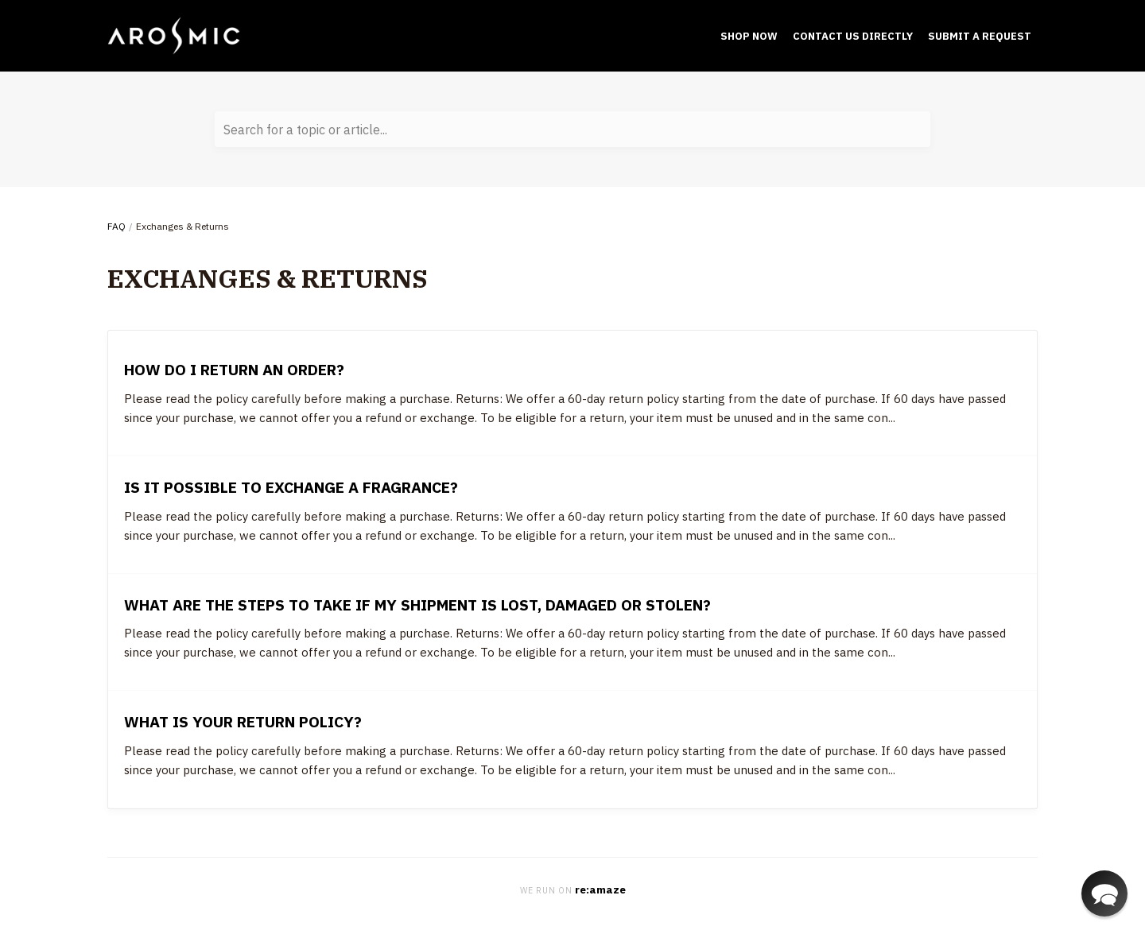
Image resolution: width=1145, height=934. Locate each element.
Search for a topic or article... (305, 130)
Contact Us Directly (853, 36)
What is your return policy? (243, 721)
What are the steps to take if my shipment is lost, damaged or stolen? (417, 604)
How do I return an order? (234, 369)
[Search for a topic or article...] (572, 129)
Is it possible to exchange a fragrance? (291, 487)
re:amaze (600, 889)
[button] (1104, 893)
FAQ (116, 226)
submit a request (979, 36)
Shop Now (749, 36)
